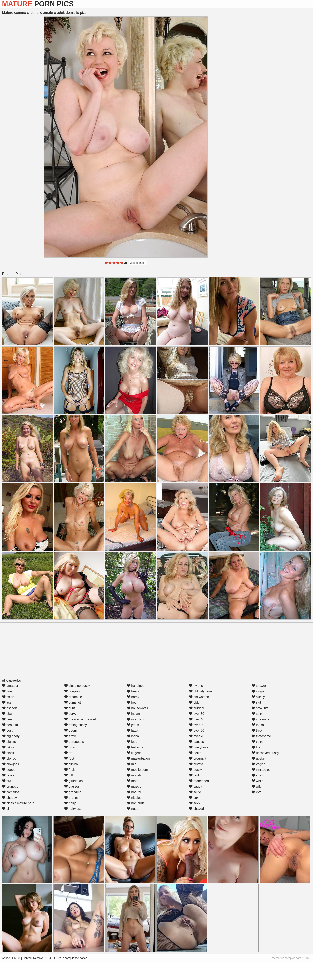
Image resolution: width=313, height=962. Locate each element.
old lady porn (200, 691)
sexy (194, 803)
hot (131, 702)
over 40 (196, 719)
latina (133, 736)
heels (133, 691)
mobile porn (137, 769)
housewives (137, 708)
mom (132, 781)
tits (256, 747)
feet (69, 758)
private (196, 764)
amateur (10, 685)
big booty (10, 736)
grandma (72, 792)
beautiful (10, 725)
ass (6, 702)
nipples (134, 797)
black (8, 753)
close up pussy (77, 685)
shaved (196, 808)
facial (70, 747)
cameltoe (10, 792)
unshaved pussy (265, 753)
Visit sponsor (138, 262)
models (134, 775)
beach (8, 719)
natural (134, 792)
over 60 (196, 730)
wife (257, 786)
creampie (73, 697)
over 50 (196, 725)
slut (256, 702)
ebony (70, 730)
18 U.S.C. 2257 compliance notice (66, 958)
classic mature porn (18, 803)
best (7, 730)
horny (133, 697)
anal (7, 691)
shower (259, 685)
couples (72, 691)
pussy (195, 769)
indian (133, 713)
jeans (133, 725)
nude (132, 808)
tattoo (258, 725)
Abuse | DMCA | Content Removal (23, 958)
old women (199, 697)
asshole (10, 708)
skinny (258, 697)
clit (6, 808)
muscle (134, 786)
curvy (70, 713)
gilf (68, 775)
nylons (196, 685)
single (258, 691)
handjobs (135, 685)
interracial (136, 719)
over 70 (196, 736)
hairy (70, 803)
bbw (7, 713)
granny (71, 797)
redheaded (199, 781)
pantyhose (198, 747)
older (195, 702)
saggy (195, 786)
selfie (195, 792)
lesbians (135, 747)
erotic (70, 736)
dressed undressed (80, 719)
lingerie (134, 753)
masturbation (138, 758)
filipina (71, 764)
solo (257, 713)
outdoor (196, 708)
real (194, 775)
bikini (8, 747)
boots (8, 775)
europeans (74, 741)
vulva (257, 775)
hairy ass (72, 808)
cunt (69, 708)
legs (132, 741)
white (257, 781)
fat (68, 753)
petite (195, 753)
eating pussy (75, 725)
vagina (258, 764)
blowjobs (10, 764)
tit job (258, 741)
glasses (72, 786)
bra (6, 781)
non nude (136, 803)
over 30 (196, 713)
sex (193, 797)
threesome (261, 736)
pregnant (197, 758)
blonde (9, 758)
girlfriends (73, 781)
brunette (10, 786)
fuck (69, 769)
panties (196, 741)
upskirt (258, 758)
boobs (8, 769)
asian (8, 697)
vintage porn (263, 769)
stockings (260, 719)
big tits (9, 741)
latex (132, 730)
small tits (260, 708)
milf (131, 764)
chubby (9, 797)
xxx (256, 792)
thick (257, 730)
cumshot (72, 702)
